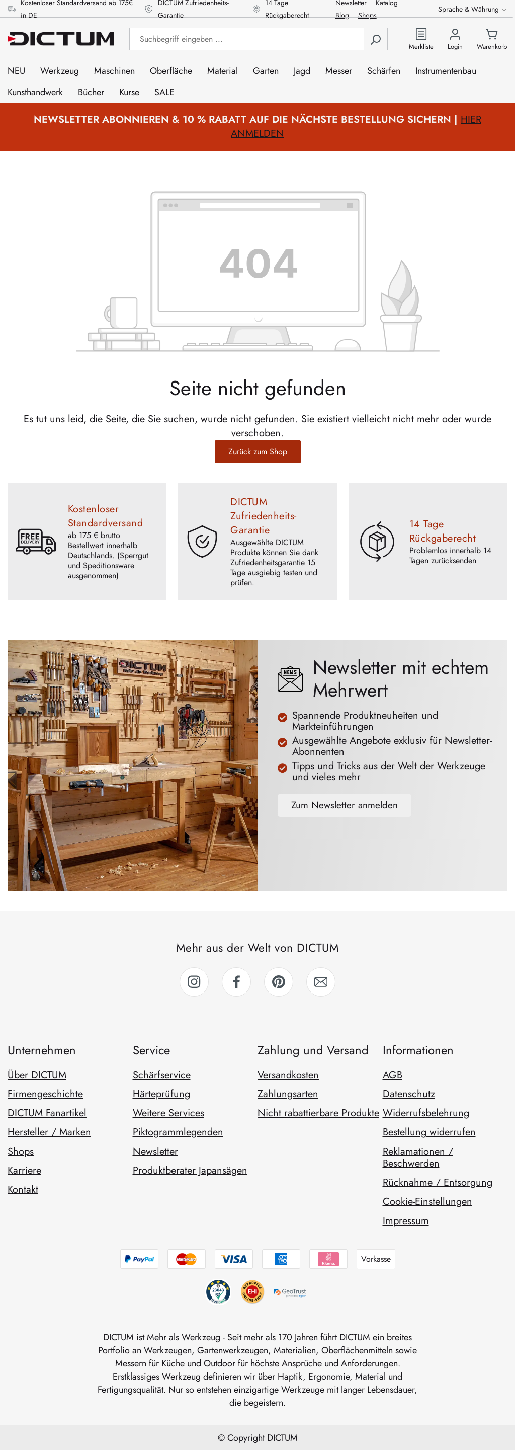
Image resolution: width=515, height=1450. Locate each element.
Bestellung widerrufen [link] (429, 1132)
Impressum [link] (406, 1220)
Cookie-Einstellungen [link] (427, 1201)
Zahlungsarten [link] (288, 1094)
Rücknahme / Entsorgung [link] (437, 1182)
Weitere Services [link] (168, 1113)
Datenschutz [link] (409, 1094)
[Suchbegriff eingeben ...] (246, 39)
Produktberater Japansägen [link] (190, 1170)
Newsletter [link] (155, 1151)
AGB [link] (392, 1074)
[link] (194, 981)
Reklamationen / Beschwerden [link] (418, 1157)
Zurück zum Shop (257, 451)
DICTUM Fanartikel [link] (47, 1113)
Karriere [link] (24, 1170)
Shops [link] (21, 1151)
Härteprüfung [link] (161, 1094)
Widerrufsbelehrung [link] (426, 1113)
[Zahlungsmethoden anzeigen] (257, 1259)
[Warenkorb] (491, 39)
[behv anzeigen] (218, 1292)
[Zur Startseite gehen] (61, 38)
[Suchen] (375, 39)
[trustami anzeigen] (252, 1292)
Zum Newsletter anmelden (344, 805)
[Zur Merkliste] (421, 39)
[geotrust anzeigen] (291, 1292)
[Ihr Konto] (455, 39)
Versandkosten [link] (288, 1074)
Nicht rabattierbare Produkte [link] (318, 1113)
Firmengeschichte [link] (45, 1094)
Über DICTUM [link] (37, 1074)
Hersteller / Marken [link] (49, 1132)
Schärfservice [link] (162, 1074)
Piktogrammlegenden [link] (178, 1132)
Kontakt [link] (23, 1189)
